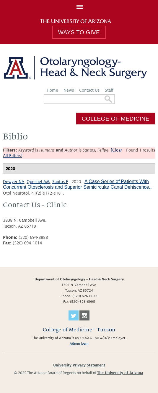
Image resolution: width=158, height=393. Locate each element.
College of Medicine (115, 118)
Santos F (60, 181)
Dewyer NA (13, 181)
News (68, 90)
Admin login (79, 344)
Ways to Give (79, 32)
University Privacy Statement (79, 365)
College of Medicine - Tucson (79, 330)
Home (52, 90)
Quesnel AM (38, 181)
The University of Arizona (120, 373)
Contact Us (89, 90)
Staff (109, 90)
